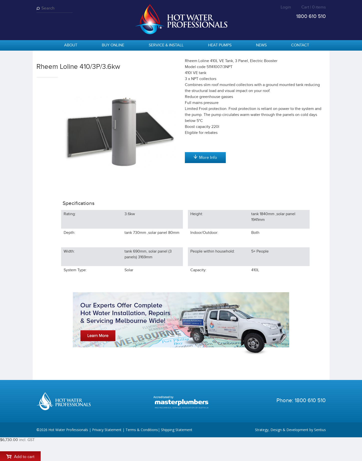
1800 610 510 (311, 16)
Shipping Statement (176, 453)
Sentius (320, 453)
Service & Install (166, 45)
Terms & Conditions (141, 453)
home (42, 45)
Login (286, 7)
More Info (205, 209)
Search (38, 8)
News (261, 45)
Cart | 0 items (313, 7)
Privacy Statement (106, 453)
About (70, 45)
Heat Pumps (220, 45)
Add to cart (205, 97)
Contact (300, 45)
